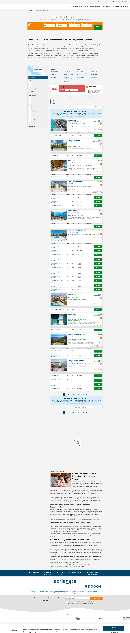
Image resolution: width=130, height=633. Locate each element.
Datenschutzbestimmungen (75, 603)
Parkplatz (33, 106)
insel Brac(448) (94, 74)
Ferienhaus (33, 101)
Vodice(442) (80, 71)
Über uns (33, 591)
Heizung (33, 119)
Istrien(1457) (53, 74)
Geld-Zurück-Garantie (61, 573)
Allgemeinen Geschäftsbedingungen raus (76, 116)
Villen (83, 6)
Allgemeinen (76, 601)
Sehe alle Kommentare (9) (97, 141)
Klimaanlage (34, 82)
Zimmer (33, 99)
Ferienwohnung (34, 97)
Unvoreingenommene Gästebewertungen (92, 573)
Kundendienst (116, 1)
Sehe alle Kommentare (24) (97, 121)
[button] (123, 2)
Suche (98, 27)
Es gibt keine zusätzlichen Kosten (47, 573)
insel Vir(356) (93, 75)
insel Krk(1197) (94, 71)
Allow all (114, 619)
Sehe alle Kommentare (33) (97, 315)
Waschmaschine (35, 115)
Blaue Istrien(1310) (68, 78)
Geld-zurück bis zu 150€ (34, 573)
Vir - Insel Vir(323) (81, 74)
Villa (32, 103)
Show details (81, 629)
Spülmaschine (34, 117)
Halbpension (34, 110)
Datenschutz (73, 591)
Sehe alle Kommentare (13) (97, 295)
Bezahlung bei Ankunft (75, 572)
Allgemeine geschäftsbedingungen (59, 591)
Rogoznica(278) (80, 77)
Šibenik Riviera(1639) (68, 74)
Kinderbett (33, 121)
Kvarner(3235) (54, 73)
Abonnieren (96, 598)
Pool (32, 108)
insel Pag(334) (94, 77)
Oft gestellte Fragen (43, 591)
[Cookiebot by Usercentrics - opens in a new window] (13, 630)
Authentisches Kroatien (94, 6)
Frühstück (33, 113)
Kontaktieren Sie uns (83, 591)
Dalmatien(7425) (54, 71)
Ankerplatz (33, 123)
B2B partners (93, 591)
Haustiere (33, 86)
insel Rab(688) (94, 73)
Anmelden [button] (109, 1)
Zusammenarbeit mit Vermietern (62, 593)
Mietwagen (116, 6)
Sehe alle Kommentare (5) (97, 161)
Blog (73, 593)
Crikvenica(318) (80, 75)
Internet (33, 84)
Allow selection (114, 624)
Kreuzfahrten (107, 6)
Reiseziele (124, 6)
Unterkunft (76, 6)
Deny (113, 629)
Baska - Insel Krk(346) (82, 73)
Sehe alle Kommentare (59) (97, 361)
